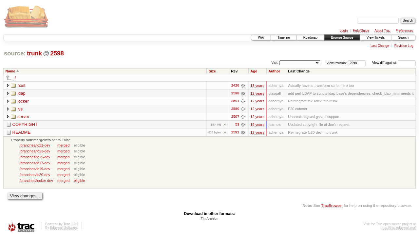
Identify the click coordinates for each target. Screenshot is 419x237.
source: (15, 53)
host (21, 85)
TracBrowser (332, 206)
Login (344, 30)
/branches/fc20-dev (34, 175)
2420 (235, 85)
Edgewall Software (63, 228)
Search (403, 37)
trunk (34, 53)
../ (14, 77)
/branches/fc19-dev (34, 169)
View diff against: (394, 63)
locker (23, 101)
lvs (20, 109)
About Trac (382, 30)
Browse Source (342, 37)
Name (10, 71)
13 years (257, 86)
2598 (57, 53)
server (23, 116)
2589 (235, 109)
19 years (257, 125)
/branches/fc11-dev (34, 146)
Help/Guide (361, 30)
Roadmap (310, 37)
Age (253, 71)
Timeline (283, 37)
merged (63, 146)
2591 (235, 101)
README (21, 132)
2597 (235, 117)
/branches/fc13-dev (34, 151)
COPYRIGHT (25, 124)
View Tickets (376, 37)
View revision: (337, 63)
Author (274, 71)
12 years (257, 93)
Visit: (274, 62)
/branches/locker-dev (36, 181)
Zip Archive (209, 219)
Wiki (261, 37)
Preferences (404, 30)
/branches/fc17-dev (34, 163)
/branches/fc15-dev (34, 157)
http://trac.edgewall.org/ (399, 228)
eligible (79, 181)
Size (212, 71)
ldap (21, 93)
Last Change (380, 46)
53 (237, 125)
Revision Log (403, 46)
